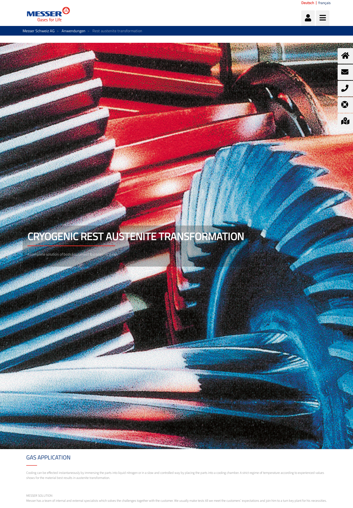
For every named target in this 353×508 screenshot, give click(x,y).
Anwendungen (73, 31)
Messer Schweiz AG (39, 31)
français (324, 3)
